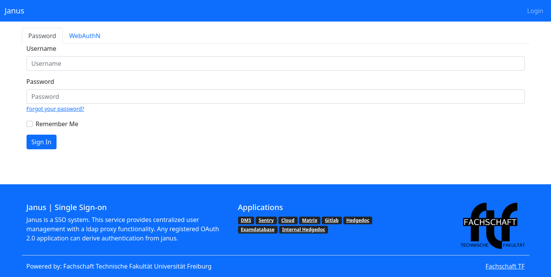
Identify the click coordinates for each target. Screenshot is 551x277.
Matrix (310, 220)
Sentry (266, 220)
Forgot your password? (55, 108)
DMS (246, 220)
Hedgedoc (357, 220)
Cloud (288, 220)
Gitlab (332, 220)
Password (42, 36)
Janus (14, 10)
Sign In (42, 142)
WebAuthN (84, 36)
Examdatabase (258, 229)
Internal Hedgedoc (303, 229)
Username (42, 48)
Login (535, 11)
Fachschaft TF (505, 266)
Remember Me (57, 124)
